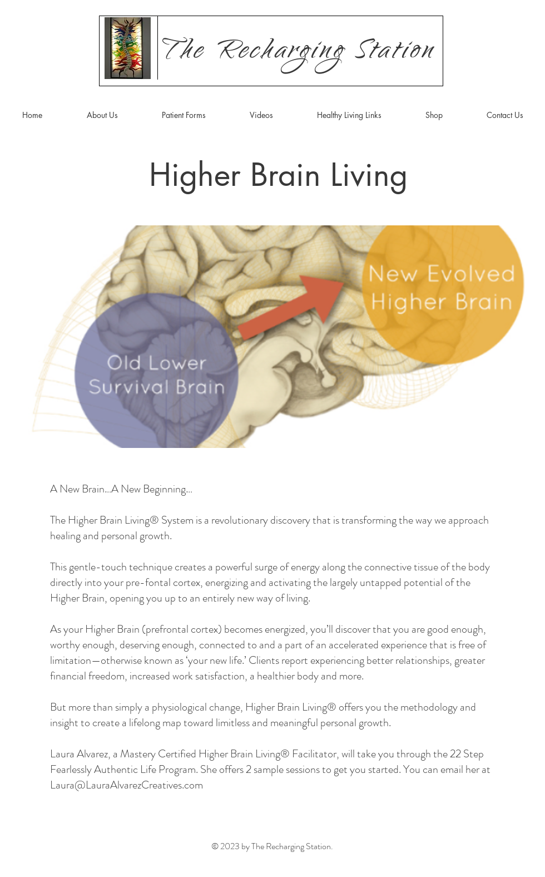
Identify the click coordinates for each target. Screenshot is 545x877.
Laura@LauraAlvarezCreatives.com (126, 785)
